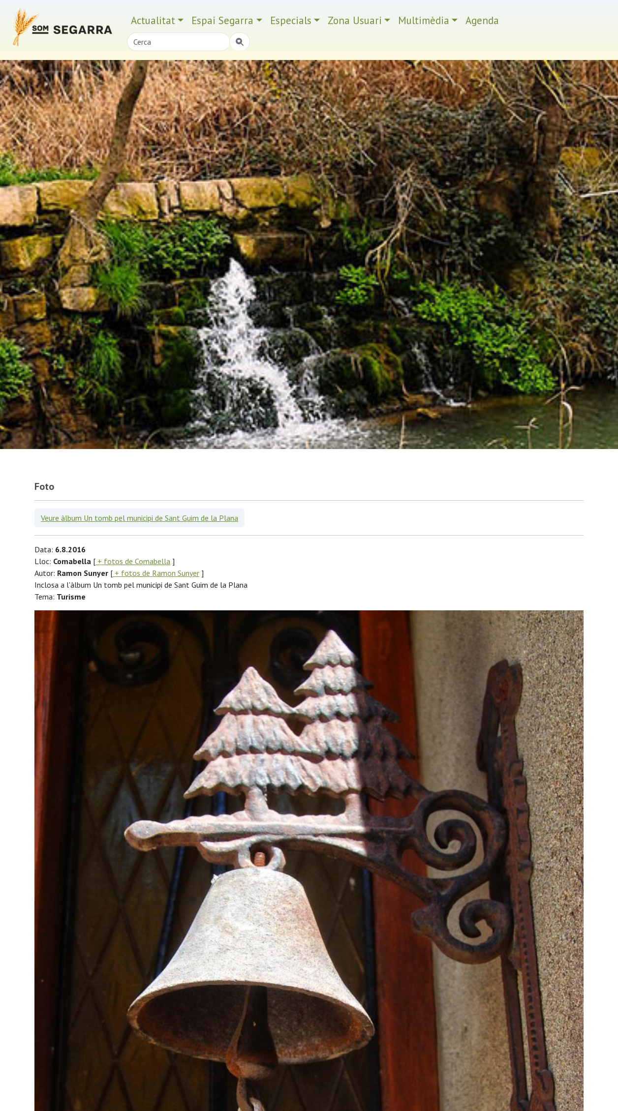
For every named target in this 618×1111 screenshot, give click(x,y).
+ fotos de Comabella (132, 561)
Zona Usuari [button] (355, 20)
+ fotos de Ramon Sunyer (156, 573)
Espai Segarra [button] (222, 20)
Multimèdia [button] (423, 20)
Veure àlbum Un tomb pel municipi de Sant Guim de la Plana (139, 518)
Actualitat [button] (153, 20)
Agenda (482, 20)
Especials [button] (290, 20)
